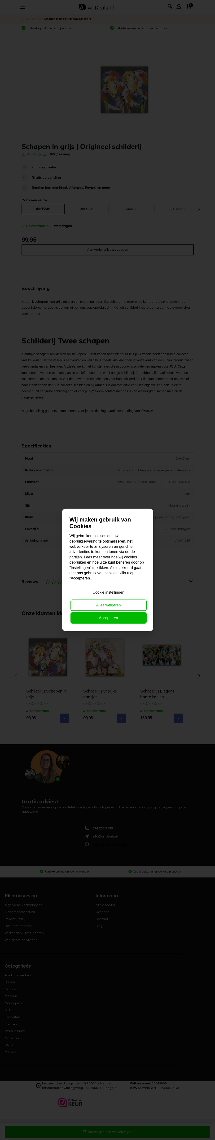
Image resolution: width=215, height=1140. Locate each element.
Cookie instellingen (108, 592)
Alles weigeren (108, 605)
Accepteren (108, 618)
